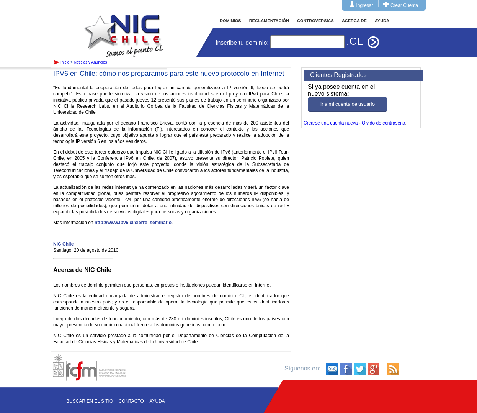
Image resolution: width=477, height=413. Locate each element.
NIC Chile (63, 244)
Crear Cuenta (404, 5)
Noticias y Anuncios (90, 62)
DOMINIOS (230, 20)
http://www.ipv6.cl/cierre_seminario (133, 222)
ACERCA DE (354, 20)
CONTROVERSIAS (315, 20)
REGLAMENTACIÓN (269, 20)
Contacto (131, 401)
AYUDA (382, 20)
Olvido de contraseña (383, 123)
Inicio (123, 28)
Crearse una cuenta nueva (331, 123)
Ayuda (157, 401)
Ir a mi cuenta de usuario (347, 104)
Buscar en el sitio (89, 401)
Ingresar (364, 5)
